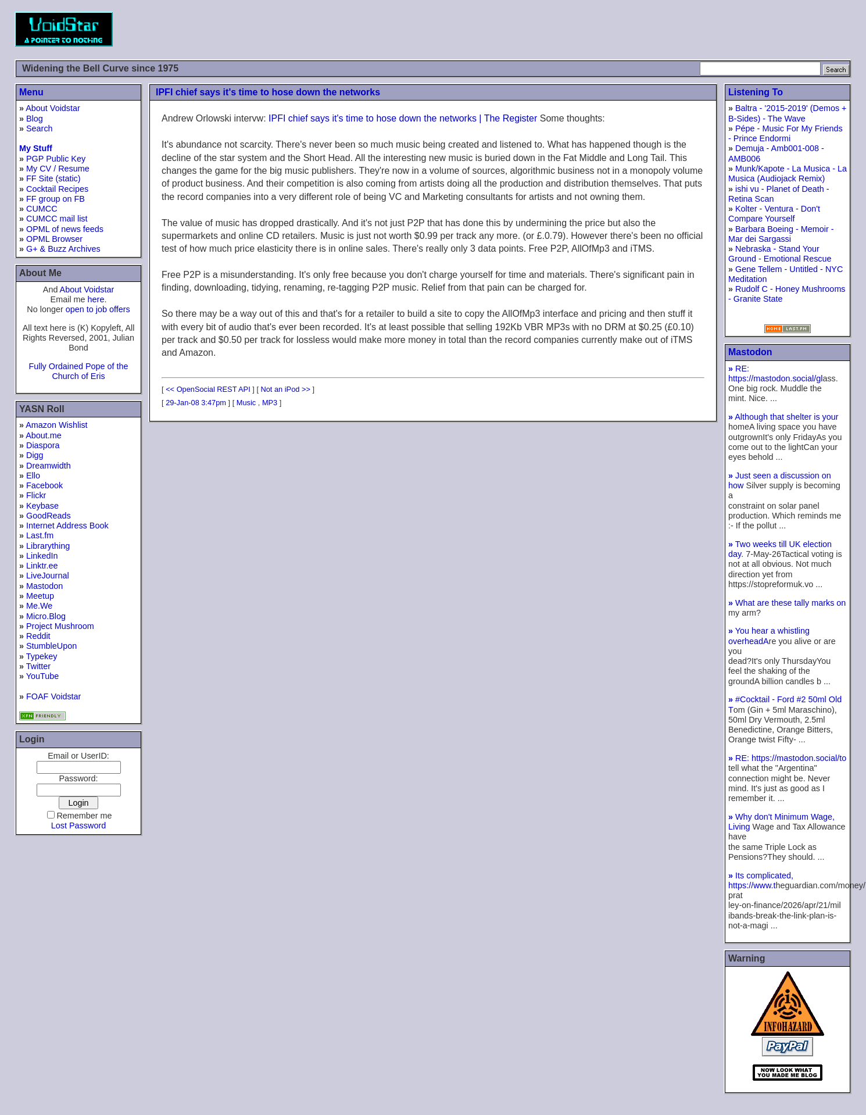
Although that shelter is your (783, 416)
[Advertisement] (639, 29)
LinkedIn (42, 555)
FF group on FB (55, 198)
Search (39, 128)
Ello (33, 475)
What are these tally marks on (787, 602)
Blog (34, 118)
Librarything (48, 546)
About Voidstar (53, 108)
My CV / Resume (58, 168)
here (96, 299)
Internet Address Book (67, 525)
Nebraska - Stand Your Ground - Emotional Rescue (780, 253)
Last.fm (39, 535)
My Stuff (35, 148)
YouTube (42, 676)
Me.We (39, 605)
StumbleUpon (51, 646)
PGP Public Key (55, 158)
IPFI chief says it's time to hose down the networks (268, 92)
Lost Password (78, 825)
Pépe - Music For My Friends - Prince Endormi (785, 133)
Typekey (42, 656)
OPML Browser (54, 239)
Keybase (42, 505)
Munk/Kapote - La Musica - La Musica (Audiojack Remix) (787, 173)
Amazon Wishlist (56, 425)
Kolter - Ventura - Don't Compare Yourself (774, 213)
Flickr (36, 495)
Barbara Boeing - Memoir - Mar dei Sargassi (781, 234)
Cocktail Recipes (57, 189)
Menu (31, 92)
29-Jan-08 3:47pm (196, 402)
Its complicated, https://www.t (760, 880)
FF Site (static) (53, 178)
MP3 (269, 402)
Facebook (44, 485)
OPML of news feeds (64, 229)
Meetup (40, 596)
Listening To (755, 92)
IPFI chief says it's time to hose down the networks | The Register (403, 118)
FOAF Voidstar (53, 696)
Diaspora (43, 445)
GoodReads (48, 515)
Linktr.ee (42, 565)
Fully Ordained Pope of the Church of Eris (78, 371)
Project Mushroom (60, 626)
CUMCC (42, 208)
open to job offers (98, 309)
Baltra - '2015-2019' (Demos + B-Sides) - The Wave (787, 113)
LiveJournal (47, 575)
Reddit (38, 636)
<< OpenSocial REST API (208, 389)
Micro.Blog (46, 616)
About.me (44, 435)
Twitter (38, 666)
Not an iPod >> (285, 389)
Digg (35, 455)
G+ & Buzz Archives (63, 248)
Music (246, 402)
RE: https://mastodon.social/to (787, 758)
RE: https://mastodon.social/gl (775, 373)
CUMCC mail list (57, 218)
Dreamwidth (48, 465)
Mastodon (44, 586)
